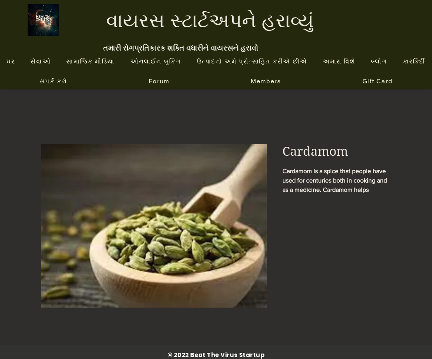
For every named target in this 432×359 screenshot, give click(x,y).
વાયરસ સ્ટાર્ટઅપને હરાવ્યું (210, 20)
